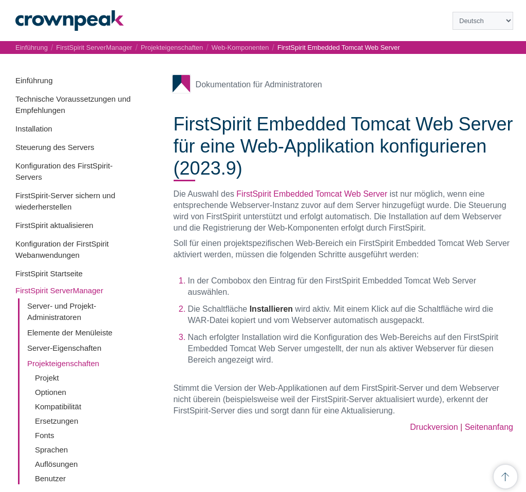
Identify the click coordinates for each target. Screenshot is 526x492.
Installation (33, 128)
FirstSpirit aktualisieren (54, 225)
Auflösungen (56, 464)
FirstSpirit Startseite (49, 273)
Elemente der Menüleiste (69, 332)
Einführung (34, 80)
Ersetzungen (56, 421)
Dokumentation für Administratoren (259, 84)
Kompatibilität (58, 406)
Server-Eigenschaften (64, 348)
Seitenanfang (489, 427)
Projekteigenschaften (63, 363)
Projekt (47, 377)
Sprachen (51, 449)
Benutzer (50, 478)
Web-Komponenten (240, 47)
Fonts (44, 435)
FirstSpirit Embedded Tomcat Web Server (338, 47)
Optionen (50, 392)
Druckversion (434, 427)
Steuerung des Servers (54, 147)
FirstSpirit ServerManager (59, 290)
